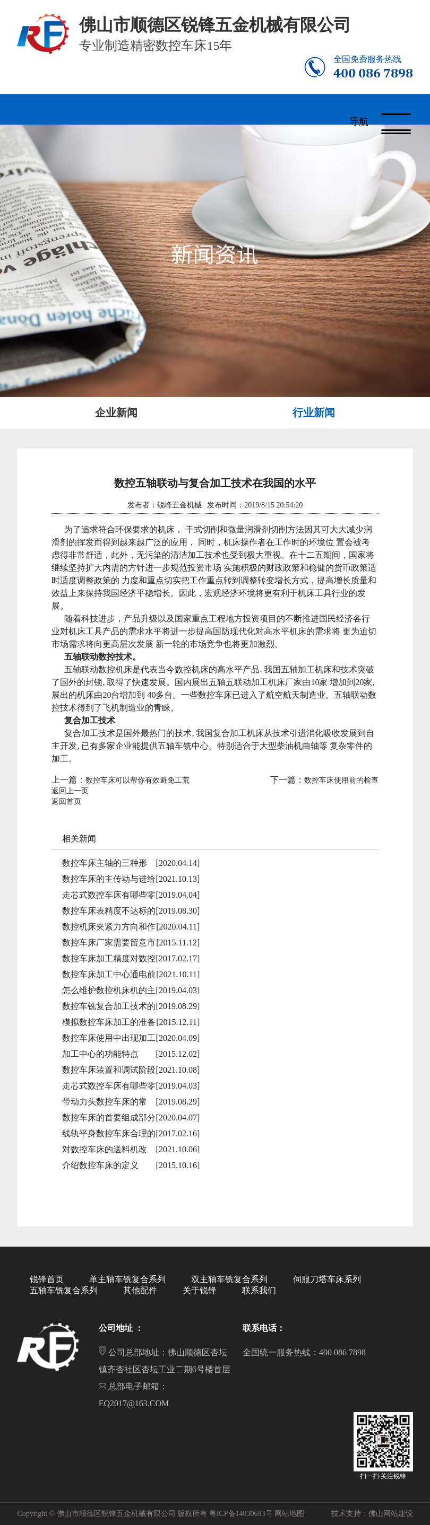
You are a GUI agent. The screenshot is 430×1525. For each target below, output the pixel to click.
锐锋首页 (47, 1279)
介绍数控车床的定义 (100, 1165)
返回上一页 (70, 791)
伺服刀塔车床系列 (327, 1279)
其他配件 (140, 1290)
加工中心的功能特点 (100, 1053)
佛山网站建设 (390, 1514)
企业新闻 (116, 412)
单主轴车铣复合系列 (127, 1279)
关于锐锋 (200, 1290)
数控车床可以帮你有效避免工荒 (137, 780)
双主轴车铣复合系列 (229, 1279)
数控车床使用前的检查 (341, 780)
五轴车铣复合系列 (64, 1290)
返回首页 (66, 801)
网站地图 (289, 1514)
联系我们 (259, 1290)
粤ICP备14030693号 (241, 1514)
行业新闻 (314, 412)
